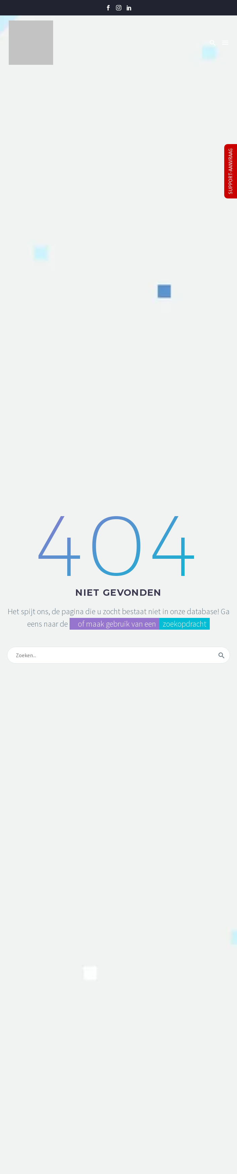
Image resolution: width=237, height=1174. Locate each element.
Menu (225, 43)
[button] (213, 43)
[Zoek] (118, 655)
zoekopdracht (184, 624)
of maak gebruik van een (114, 624)
